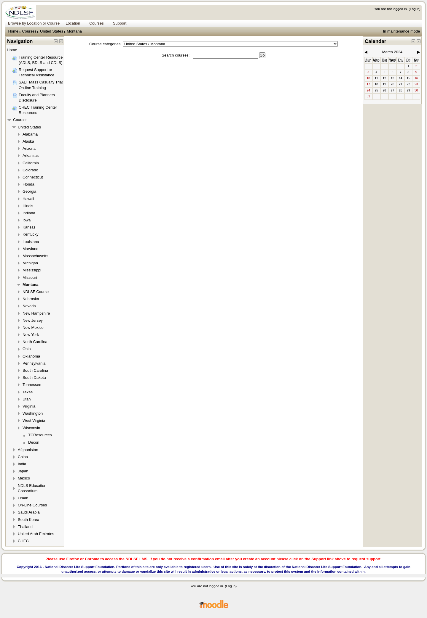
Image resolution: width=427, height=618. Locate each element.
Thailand (25, 526)
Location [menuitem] (73, 23)
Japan (23, 471)
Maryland (30, 249)
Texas (28, 392)
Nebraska (31, 299)
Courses (29, 31)
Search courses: (176, 55)
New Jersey (33, 320)
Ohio (27, 349)
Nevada (29, 306)
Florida (28, 184)
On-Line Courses (32, 505)
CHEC (23, 541)
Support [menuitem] (120, 23)
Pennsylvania (34, 363)
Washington (33, 413)
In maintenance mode (401, 31)
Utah (27, 399)
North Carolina (35, 341)
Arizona (29, 148)
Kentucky (30, 234)
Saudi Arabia (29, 512)
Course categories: (105, 44)
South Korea (28, 519)
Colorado (30, 170)
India (22, 464)
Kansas (29, 227)
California (31, 163)
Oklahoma (31, 356)
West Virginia (34, 420)
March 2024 (392, 52)
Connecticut (33, 177)
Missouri (30, 277)
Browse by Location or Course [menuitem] (34, 23)
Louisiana (31, 241)
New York (31, 334)
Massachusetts (35, 256)
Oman (23, 498)
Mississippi (32, 270)
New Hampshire (36, 313)
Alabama (30, 134)
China (23, 457)
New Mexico (33, 327)
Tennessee (32, 384)
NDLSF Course (36, 291)
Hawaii (28, 199)
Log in (414, 9)
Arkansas (31, 155)
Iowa (27, 220)
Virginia (29, 406)
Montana (74, 31)
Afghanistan (28, 450)
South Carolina (35, 370)
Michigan (30, 263)
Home (13, 31)
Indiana (29, 213)
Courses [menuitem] (96, 23)
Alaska (28, 141)
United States (51, 31)
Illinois (28, 206)
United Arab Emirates (36, 534)
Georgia (29, 191)
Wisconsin (31, 428)
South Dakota (34, 377)
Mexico (24, 478)
